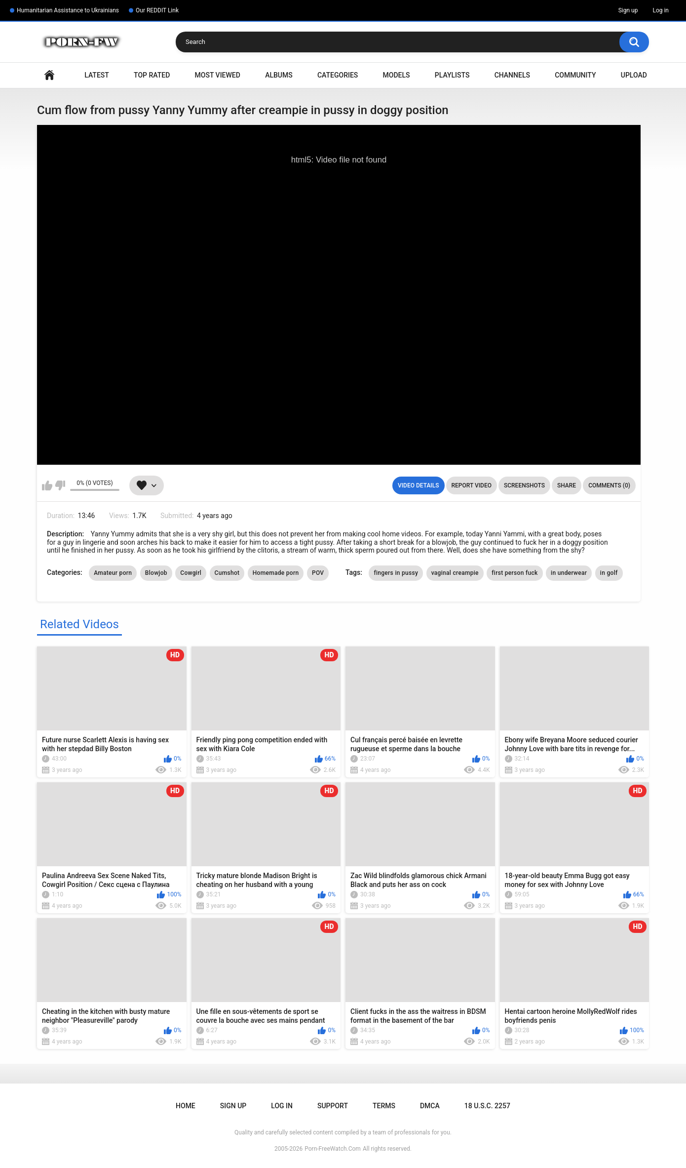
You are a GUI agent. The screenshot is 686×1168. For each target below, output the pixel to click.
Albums (279, 75)
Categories (337, 75)
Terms (384, 1106)
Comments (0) (609, 485)
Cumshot (227, 572)
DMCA (430, 1106)
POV (318, 572)
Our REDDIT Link (157, 10)
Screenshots (524, 485)
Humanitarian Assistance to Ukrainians (68, 10)
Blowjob (156, 572)
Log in (660, 10)
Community (575, 75)
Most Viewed (217, 75)
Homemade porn (276, 572)
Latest (96, 75)
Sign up (628, 10)
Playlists (452, 75)
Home (49, 75)
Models (396, 75)
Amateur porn (113, 572)
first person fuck (514, 572)
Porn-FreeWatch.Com (333, 1148)
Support (332, 1106)
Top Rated (152, 75)
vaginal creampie (455, 572)
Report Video (472, 485)
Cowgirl (190, 572)
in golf (609, 572)
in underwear (569, 572)
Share (566, 485)
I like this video (47, 485)
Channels (512, 75)
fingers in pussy (396, 572)
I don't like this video (60, 485)
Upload (634, 75)
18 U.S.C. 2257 (487, 1106)
